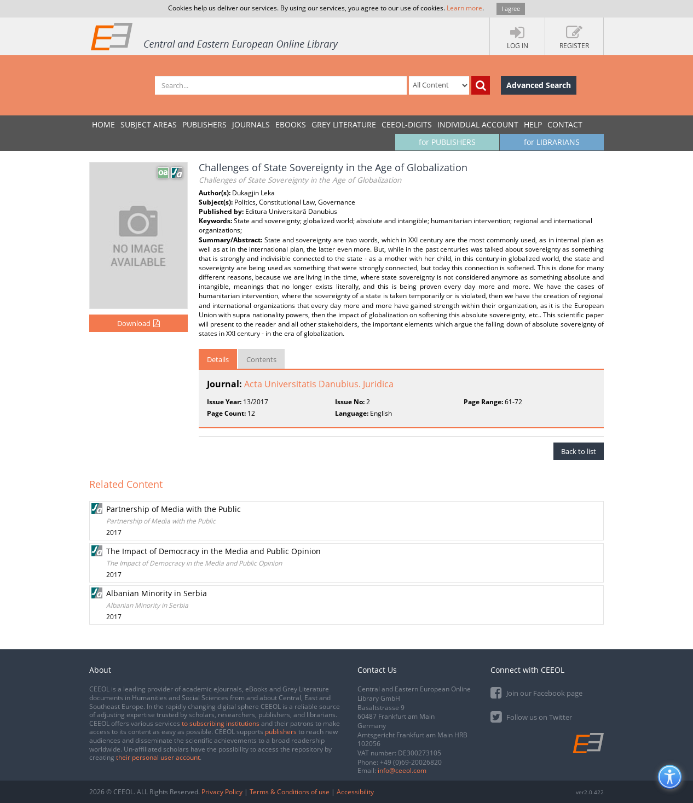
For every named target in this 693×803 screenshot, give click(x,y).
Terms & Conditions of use (290, 791)
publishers (281, 731)
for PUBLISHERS (447, 142)
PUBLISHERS (204, 124)
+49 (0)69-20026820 (411, 762)
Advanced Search (538, 85)
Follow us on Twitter (531, 716)
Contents (261, 359)
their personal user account (158, 757)
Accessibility (355, 791)
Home (103, 124)
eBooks (290, 124)
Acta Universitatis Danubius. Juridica (319, 384)
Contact (564, 124)
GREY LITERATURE (343, 124)
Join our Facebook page (536, 692)
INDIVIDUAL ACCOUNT (477, 124)
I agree (510, 8)
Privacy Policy (221, 791)
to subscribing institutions (220, 723)
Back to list (578, 451)
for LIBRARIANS (552, 142)
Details (218, 359)
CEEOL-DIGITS (407, 124)
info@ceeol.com (402, 770)
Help (533, 124)
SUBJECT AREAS (148, 124)
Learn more (464, 8)
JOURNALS (251, 124)
